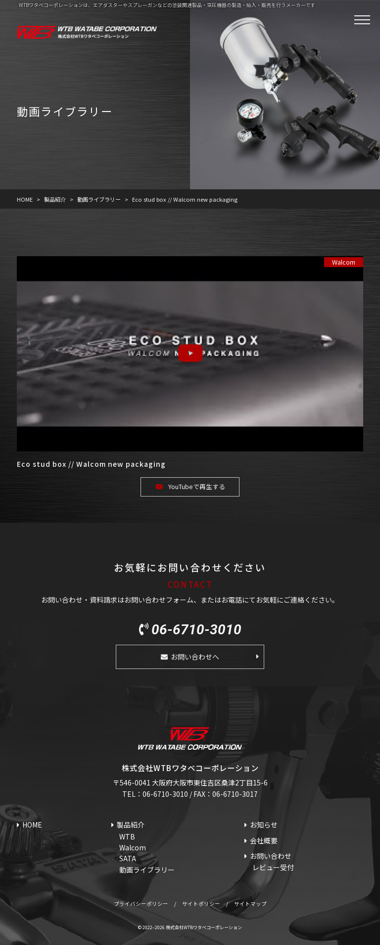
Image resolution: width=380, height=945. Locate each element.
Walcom (343, 262)
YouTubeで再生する (196, 486)
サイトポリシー (201, 903)
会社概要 (264, 840)
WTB (127, 836)
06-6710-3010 (196, 630)
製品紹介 (130, 825)
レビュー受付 (273, 867)
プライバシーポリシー (141, 903)
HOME (32, 825)
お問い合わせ (270, 856)
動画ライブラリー (147, 870)
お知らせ (264, 825)
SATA (127, 858)
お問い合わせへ (195, 657)
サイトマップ (250, 903)
